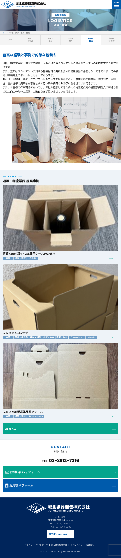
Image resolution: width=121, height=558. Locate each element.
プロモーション (111, 39)
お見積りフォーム (60, 485)
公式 (60, 534)
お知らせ (28, 545)
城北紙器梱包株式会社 (23, 4)
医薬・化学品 (30, 39)
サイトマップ (42, 545)
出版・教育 (70, 39)
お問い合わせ (76, 545)
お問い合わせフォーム (60, 472)
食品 (10, 39)
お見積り (90, 545)
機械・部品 (50, 39)
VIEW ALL (60, 429)
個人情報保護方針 (59, 545)
